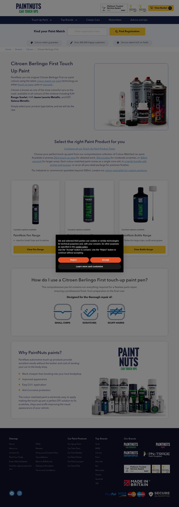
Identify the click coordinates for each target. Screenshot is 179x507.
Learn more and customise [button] (89, 266)
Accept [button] (105, 260)
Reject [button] (73, 260)
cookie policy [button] (81, 247)
